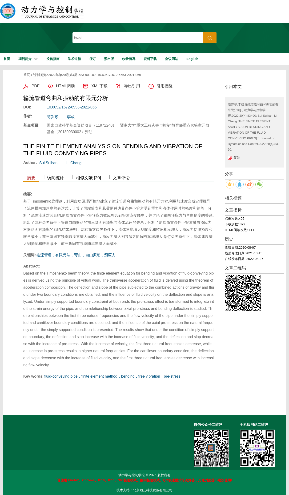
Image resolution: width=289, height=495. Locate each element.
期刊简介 (25, 59)
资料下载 (150, 59)
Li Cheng (73, 163)
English (192, 59)
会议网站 (171, 59)
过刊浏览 (39, 75)
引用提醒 (165, 86)
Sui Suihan (48, 163)
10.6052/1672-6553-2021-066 (72, 107)
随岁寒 (52, 117)
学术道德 (74, 59)
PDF (36, 86)
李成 (71, 117)
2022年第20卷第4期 (63, 75)
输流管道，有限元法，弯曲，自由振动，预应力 (76, 255)
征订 (92, 59)
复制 (237, 158)
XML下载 (99, 86)
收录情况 (128, 59)
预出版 (109, 59)
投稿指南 (53, 59)
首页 (7, 59)
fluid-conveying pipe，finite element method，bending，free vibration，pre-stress (112, 376)
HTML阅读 (65, 86)
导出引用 (132, 86)
